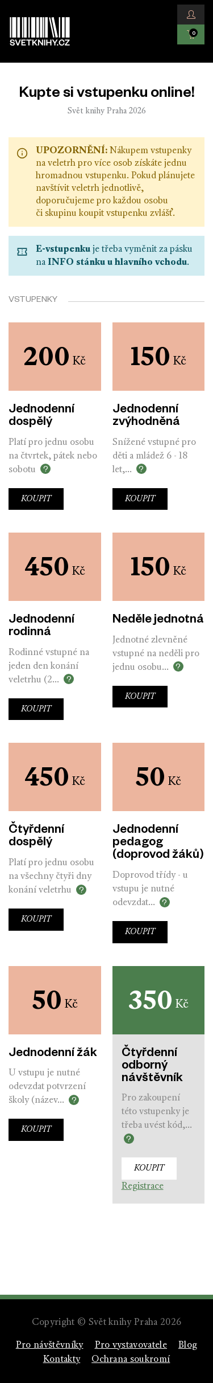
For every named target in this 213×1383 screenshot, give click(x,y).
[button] (190, 14)
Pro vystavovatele (131, 1345)
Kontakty (62, 1359)
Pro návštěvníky (49, 1345)
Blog (187, 1345)
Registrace (143, 1186)
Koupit (36, 499)
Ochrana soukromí (130, 1359)
